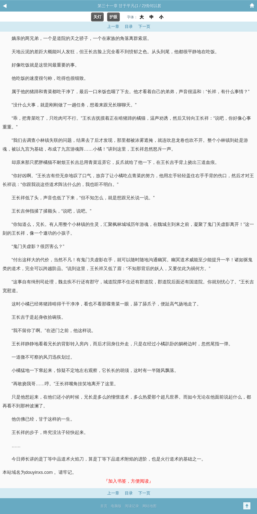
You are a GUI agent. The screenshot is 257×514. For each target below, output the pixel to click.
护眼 (113, 17)
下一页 (144, 26)
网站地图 (150, 506)
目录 (129, 26)
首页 (103, 506)
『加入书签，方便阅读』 (128, 481)
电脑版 (116, 506)
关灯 (97, 17)
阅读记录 (132, 506)
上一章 (113, 26)
